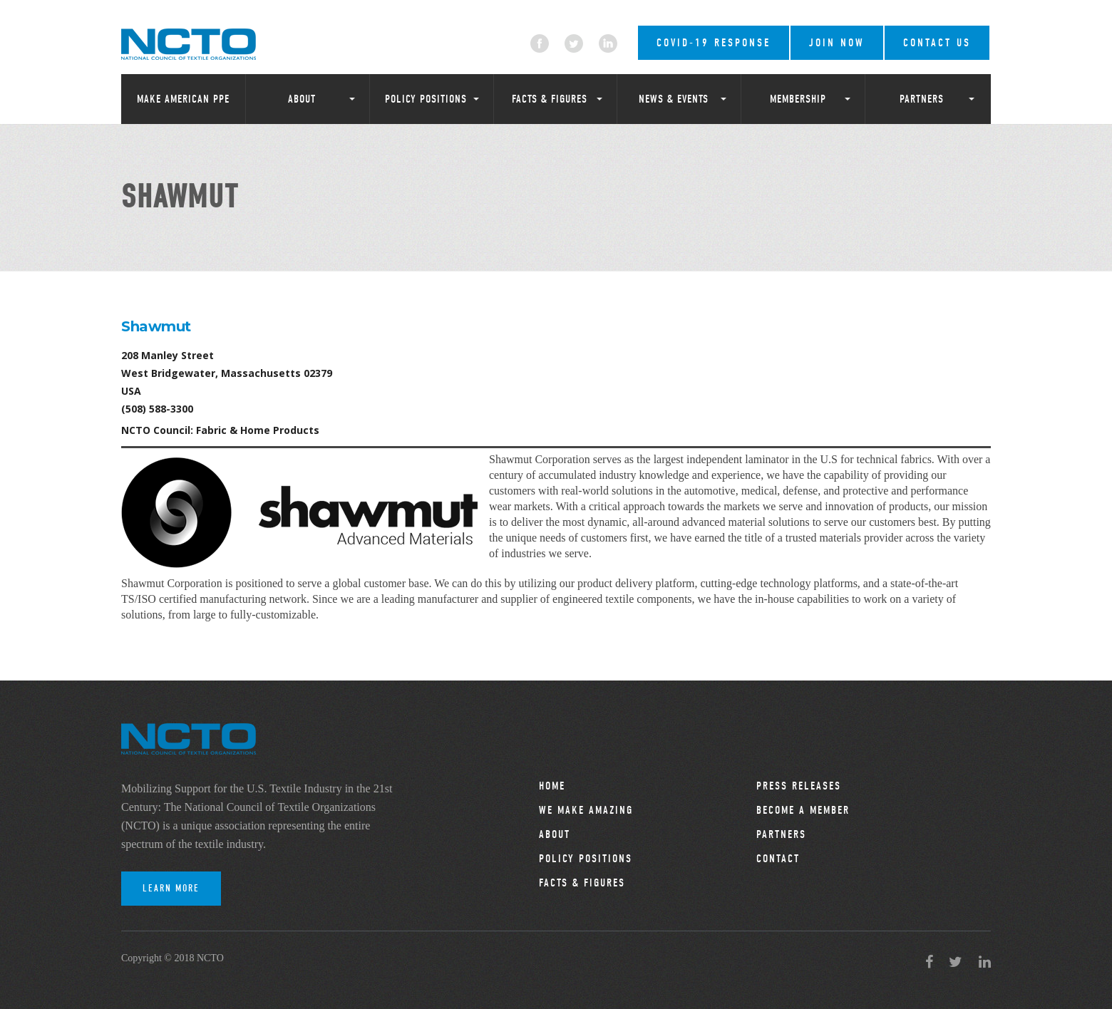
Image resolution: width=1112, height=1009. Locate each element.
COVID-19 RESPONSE (714, 42)
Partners (922, 99)
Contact (778, 858)
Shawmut (156, 326)
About (302, 99)
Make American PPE (183, 99)
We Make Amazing (586, 810)
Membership (798, 99)
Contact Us (937, 42)
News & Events (674, 99)
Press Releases (798, 786)
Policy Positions (426, 99)
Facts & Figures (549, 99)
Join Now (837, 42)
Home (552, 786)
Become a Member (803, 810)
